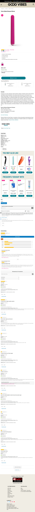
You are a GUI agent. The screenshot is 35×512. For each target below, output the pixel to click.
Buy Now (5, 172)
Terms (9, 494)
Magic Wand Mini (5, 190)
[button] (2, 65)
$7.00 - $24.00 (29, 192)
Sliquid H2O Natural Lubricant (13, 191)
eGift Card (9, 488)
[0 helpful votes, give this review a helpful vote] (2, 294)
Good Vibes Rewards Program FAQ (12, 508)
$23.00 (5, 169)
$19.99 (13, 169)
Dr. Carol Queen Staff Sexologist (26, 491)
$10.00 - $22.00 (13, 193)
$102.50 (5, 192)
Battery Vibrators (11, 8)
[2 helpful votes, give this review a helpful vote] (2, 425)
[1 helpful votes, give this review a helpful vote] (2, 312)
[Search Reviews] (17, 274)
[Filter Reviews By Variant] (10, 279)
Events (22, 489)
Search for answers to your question (7, 206)
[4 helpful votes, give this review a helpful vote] (2, 407)
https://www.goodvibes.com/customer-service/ (7, 383)
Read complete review (5, 257)
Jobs (7, 509)
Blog (21, 488)
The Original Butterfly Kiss (29, 167)
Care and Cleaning (4, 114)
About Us (9, 489)
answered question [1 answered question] (6, 50)
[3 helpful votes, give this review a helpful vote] (2, 328)
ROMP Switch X (21, 166)
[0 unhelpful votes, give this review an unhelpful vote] (4, 294)
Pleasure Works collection (13, 119)
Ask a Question (3, 51)
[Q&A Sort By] (30, 211)
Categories (2, 8)
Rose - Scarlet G (5, 166)
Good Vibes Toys (7, 128)
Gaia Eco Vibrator (13, 166)
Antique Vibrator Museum (11, 505)
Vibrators (6, 8)
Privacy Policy (10, 493)
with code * (17, 1)
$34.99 (21, 169)
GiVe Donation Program (10, 506)
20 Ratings (8, 49)
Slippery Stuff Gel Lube (29, 190)
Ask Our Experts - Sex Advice (25, 490)
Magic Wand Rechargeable (21, 191)
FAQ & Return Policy (11, 495)
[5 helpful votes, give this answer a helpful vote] (3, 223)
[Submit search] (32, 208)
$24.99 (29, 170)
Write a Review (12, 49)
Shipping (9, 492)
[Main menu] (1, 4)
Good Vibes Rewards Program (12, 507)
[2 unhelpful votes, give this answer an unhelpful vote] (3, 225)
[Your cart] (33, 4)
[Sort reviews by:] (10, 277)
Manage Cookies (10, 496)
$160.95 (21, 193)
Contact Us (9, 490)
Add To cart (13, 78)
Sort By (25, 211)
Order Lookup (10, 491)
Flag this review (4, 296)
